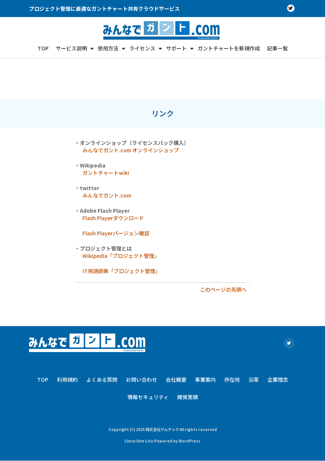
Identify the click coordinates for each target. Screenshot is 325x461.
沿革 (253, 338)
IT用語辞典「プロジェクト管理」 (121, 229)
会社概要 (176, 338)
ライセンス (142, 48)
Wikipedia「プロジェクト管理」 (120, 214)
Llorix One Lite (139, 399)
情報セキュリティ (148, 355)
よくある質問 (101, 338)
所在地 (232, 338)
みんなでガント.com (106, 153)
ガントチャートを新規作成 (229, 48)
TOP (43, 48)
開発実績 (187, 355)
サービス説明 (71, 48)
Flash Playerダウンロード (113, 176)
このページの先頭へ (223, 248)
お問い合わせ (141, 338)
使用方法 (108, 48)
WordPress (190, 399)
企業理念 (277, 338)
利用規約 (67, 338)
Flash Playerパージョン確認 (115, 191)
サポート (176, 48)
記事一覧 (277, 48)
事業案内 (205, 338)
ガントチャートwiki (105, 131)
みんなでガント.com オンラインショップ (130, 108)
